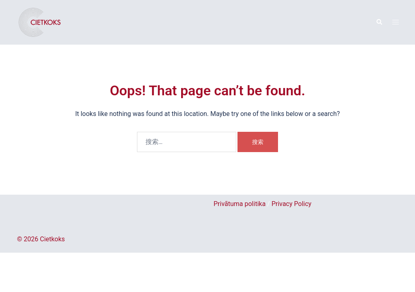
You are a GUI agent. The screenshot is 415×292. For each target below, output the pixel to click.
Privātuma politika (239, 204)
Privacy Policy (292, 204)
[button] (379, 22)
